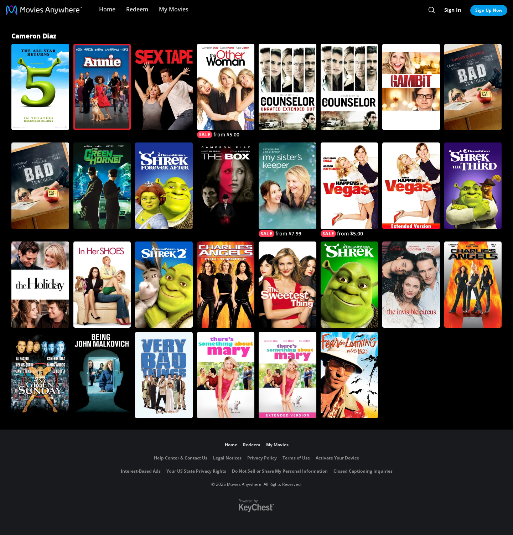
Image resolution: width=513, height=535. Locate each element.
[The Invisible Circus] (411, 284)
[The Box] (226, 185)
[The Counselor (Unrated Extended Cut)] (287, 87)
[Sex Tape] (164, 87)
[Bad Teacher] (40, 185)
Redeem (137, 9)
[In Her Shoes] (102, 284)
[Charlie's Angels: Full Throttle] (226, 284)
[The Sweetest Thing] (287, 284)
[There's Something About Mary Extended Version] (287, 375)
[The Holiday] (40, 284)
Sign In (452, 9)
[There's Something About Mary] (226, 375)
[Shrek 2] (164, 284)
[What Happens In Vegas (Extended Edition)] (411, 185)
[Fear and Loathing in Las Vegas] (349, 375)
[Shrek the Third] (473, 185)
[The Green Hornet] (102, 185)
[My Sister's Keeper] (287, 189)
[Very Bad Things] (164, 375)
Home (107, 9)
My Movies (173, 9)
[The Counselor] (349, 87)
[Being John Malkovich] (102, 375)
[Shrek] (349, 284)
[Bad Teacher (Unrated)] (473, 87)
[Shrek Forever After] (164, 185)
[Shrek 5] (40, 87)
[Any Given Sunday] (40, 375)
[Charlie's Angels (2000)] (473, 284)
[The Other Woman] (226, 91)
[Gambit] (411, 87)
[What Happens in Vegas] (349, 189)
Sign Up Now (488, 10)
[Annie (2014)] (102, 87)
